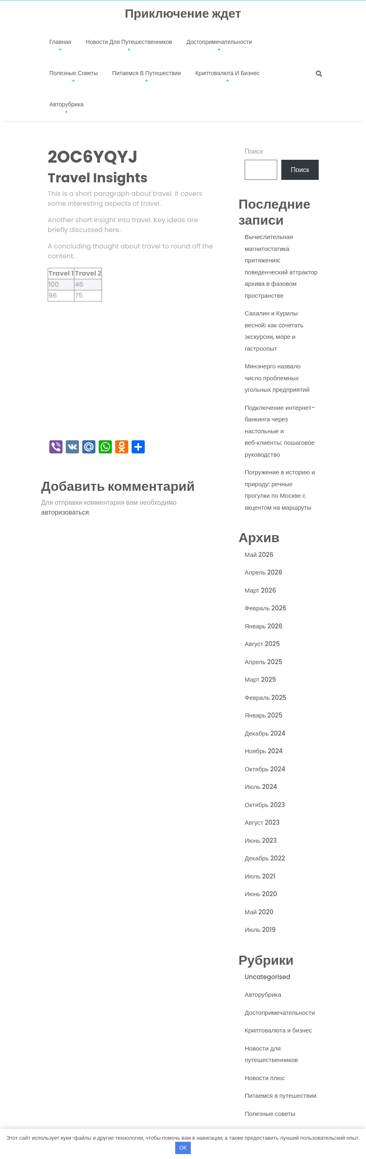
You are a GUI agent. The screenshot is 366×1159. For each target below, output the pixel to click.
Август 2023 (262, 822)
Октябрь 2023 (265, 804)
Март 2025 (260, 679)
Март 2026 (260, 590)
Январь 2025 (264, 715)
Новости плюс (265, 1078)
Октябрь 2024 (265, 769)
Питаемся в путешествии (146, 73)
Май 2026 (259, 554)
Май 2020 (259, 912)
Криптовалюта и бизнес (227, 73)
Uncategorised (267, 977)
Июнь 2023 (261, 840)
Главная (60, 42)
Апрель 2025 (263, 662)
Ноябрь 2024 (264, 751)
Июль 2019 (260, 929)
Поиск (254, 151)
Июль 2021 (260, 876)
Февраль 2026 (265, 608)
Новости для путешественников (129, 42)
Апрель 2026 (263, 572)
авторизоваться (65, 512)
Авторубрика (66, 104)
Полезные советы (73, 73)
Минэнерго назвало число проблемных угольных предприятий (277, 378)
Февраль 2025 (265, 697)
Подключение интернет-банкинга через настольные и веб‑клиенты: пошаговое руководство (280, 431)
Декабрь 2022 (265, 858)
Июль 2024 (261, 786)
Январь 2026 (264, 626)
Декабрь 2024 (265, 733)
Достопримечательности (219, 42)
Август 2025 (262, 643)
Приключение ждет (183, 13)
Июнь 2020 (261, 894)
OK (183, 1148)
